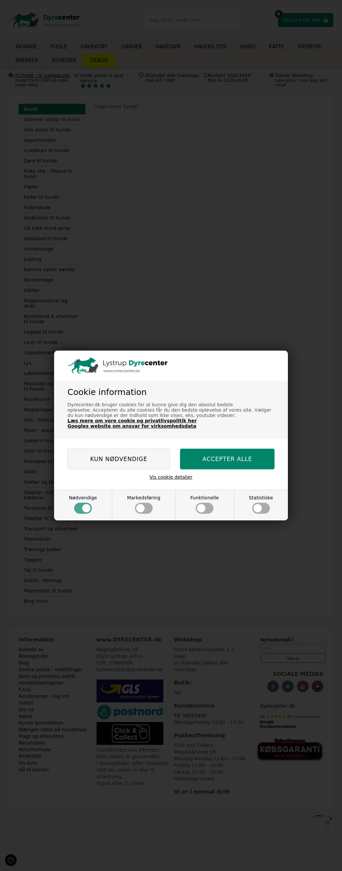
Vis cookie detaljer (171, 477)
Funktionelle (204, 504)
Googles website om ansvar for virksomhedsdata (131, 426)
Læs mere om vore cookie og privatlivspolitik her (132, 420)
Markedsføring (143, 504)
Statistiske (261, 504)
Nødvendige (83, 504)
